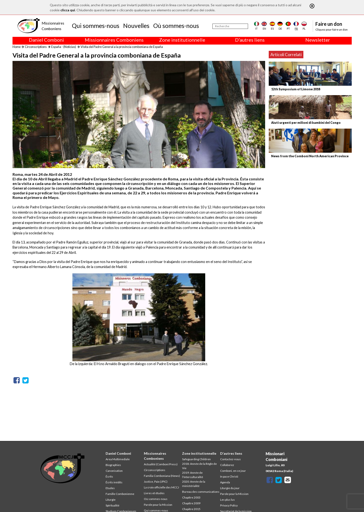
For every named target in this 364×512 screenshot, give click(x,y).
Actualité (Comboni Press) (161, 464)
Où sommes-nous (176, 25)
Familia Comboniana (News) (162, 476)
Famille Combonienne (120, 494)
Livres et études (154, 493)
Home (17, 47)
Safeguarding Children (196, 459)
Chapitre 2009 (191, 503)
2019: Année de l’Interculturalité (192, 475)
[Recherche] (230, 26)
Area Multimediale (118, 459)
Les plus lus (227, 499)
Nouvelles (136, 25)
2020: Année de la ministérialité (193, 484)
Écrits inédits (114, 482)
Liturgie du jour (230, 488)
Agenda (225, 482)
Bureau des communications (200, 491)
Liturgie (110, 499)
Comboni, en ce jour (233, 471)
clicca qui (67, 10)
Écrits (109, 476)
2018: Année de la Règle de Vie (199, 466)
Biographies (113, 465)
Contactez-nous (230, 459)
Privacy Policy (229, 505)
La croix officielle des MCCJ (161, 487)
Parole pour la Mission (158, 504)
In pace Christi (229, 476)
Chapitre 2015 (191, 509)
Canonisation (114, 471)
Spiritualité (112, 505)
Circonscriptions (36, 47)
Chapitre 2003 (191, 497)
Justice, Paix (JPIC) (155, 481)
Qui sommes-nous (95, 25)
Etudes (110, 488)
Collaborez (227, 465)
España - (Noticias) (63, 47)
